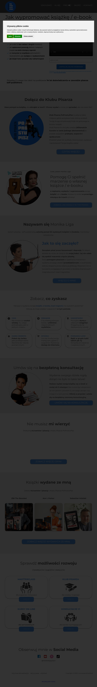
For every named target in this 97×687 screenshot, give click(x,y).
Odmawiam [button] (18, 36)
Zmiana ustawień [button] (28, 36)
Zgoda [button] (10, 36)
